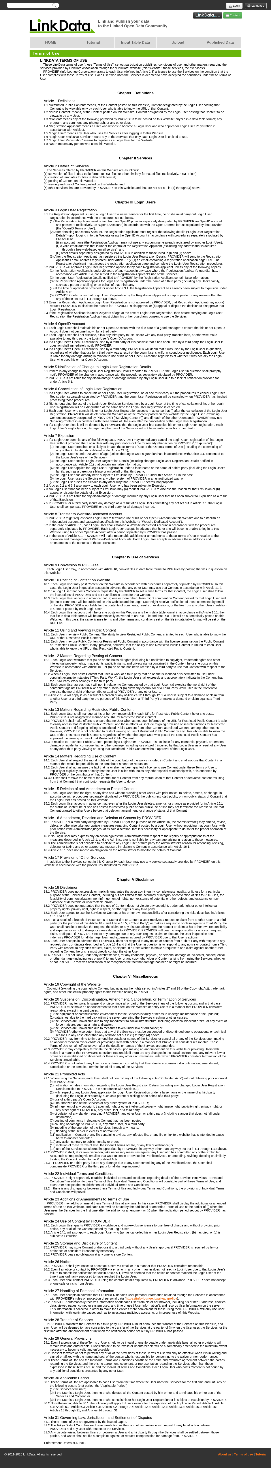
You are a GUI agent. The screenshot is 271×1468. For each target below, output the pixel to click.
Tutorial (261, 1454)
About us (224, 1454)
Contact (233, 15)
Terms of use (243, 1454)
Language (255, 6)
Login (234, 6)
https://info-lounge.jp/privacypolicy (151, 1298)
